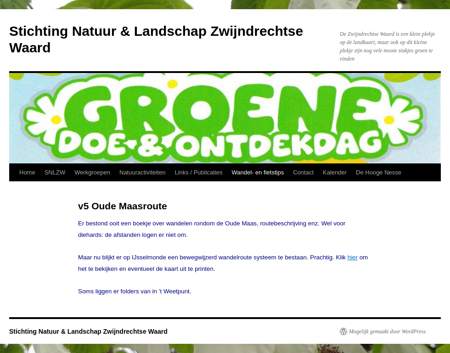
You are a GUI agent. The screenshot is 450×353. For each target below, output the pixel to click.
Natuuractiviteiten (142, 172)
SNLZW (55, 172)
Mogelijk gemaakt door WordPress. (388, 331)
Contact (303, 172)
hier (353, 257)
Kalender (335, 172)
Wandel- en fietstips (258, 172)
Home (27, 172)
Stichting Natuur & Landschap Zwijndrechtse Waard (88, 331)
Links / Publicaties (198, 172)
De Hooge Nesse (378, 172)
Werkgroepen (92, 172)
